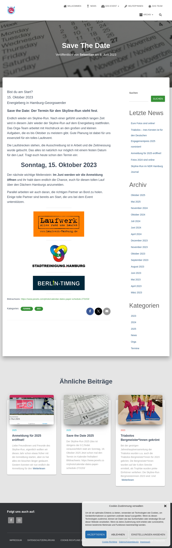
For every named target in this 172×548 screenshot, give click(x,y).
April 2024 (136, 234)
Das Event (110, 6)
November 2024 (139, 208)
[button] (165, 506)
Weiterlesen (39, 468)
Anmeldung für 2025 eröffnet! (146, 153)
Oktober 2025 (138, 195)
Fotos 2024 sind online (143, 159)
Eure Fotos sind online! (143, 123)
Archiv (146, 14)
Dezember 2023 (139, 240)
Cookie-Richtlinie (109, 542)
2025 (133, 328)
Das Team (155, 6)
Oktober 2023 (138, 253)
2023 (39, 308)
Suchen (133, 93)
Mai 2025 (136, 201)
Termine (27, 308)
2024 (133, 322)
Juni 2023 (136, 273)
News (91, 6)
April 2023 (136, 286)
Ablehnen (118, 534)
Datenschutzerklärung (129, 542)
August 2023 (137, 266)
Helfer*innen (133, 6)
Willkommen (72, 6)
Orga (133, 341)
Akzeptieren (96, 534)
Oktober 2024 (138, 214)
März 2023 (136, 292)
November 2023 (139, 247)
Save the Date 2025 (80, 435)
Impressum (145, 542)
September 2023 (139, 260)
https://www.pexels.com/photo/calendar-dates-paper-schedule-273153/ (55, 299)
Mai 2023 (136, 279)
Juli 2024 (135, 221)
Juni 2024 (136, 227)
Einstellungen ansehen (148, 534)
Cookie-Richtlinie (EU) (73, 540)
